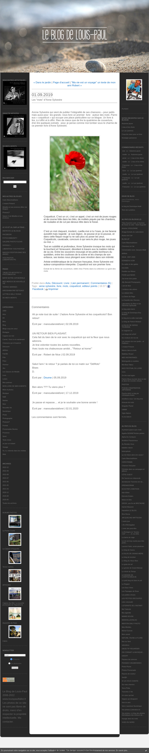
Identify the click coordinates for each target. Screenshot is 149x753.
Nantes (5, 400)
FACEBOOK (7, 234)
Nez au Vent (126, 641)
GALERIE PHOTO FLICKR (12, 242)
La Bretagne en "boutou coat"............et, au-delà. (130, 533)
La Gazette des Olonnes (131, 300)
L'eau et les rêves (128, 127)
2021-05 (6, 485)
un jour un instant (9, 443)
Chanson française (129, 466)
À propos (125, 109)
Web (4, 454)
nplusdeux (125, 645)
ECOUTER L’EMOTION (130, 489)
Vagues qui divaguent (129, 699)
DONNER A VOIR (128, 261)
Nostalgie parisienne (129, 138)
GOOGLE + (7, 245)
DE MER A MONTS (10, 298)
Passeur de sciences (129, 659)
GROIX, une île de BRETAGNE (133, 503)
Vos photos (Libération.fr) (131, 710)
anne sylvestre (47, 286)
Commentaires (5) (101, 283)
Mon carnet (126, 634)
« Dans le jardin (42, 82)
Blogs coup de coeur (10, 329)
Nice (4, 404)
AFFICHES (7, 585)
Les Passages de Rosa (130, 591)
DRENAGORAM (128, 485)
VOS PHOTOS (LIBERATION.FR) (9, 258)
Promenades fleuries (10, 429)
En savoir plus (121, 750)
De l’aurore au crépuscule (131, 478)
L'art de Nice (126, 286)
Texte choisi (7, 440)
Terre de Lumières (128, 210)
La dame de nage (128, 537)
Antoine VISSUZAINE (130, 228)
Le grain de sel (127, 564)
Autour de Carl (127, 235)
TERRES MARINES (10, 287)
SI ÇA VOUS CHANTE (130, 681)
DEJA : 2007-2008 (128, 257)
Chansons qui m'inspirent (12, 343)
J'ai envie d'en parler (129, 278)
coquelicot (75, 286)
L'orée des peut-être (129, 528)
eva (123, 151)
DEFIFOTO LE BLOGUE (12, 231)
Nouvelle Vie (7, 407)
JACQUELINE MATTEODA (132, 518)
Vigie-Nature (126, 413)
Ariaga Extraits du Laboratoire (133, 232)
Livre (4, 375)
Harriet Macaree (128, 507)
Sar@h (124, 677)
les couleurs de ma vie (130, 338)
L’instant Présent (9, 203)
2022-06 (6, 482)
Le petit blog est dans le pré (132, 580)
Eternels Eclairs (127, 496)
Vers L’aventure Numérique (132, 706)
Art (4, 318)
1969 (4, 311)
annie (124, 158)
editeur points (89, 286)
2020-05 (6, 499)
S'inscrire (15, 659)
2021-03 (6, 489)
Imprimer (51, 289)
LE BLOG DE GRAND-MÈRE (132, 553)
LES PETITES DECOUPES (132, 598)
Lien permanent (80, 283)
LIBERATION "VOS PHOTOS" (14, 249)
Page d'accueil (61, 82)
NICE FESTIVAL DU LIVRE (132, 368)
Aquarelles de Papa (10, 623)
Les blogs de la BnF (129, 334)
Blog (4, 325)
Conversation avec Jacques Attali (134, 250)
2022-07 (6, 478)
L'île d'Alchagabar (128, 525)
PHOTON (125, 384)
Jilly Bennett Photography (131, 282)
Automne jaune (127, 123)
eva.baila (125, 268)
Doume (48, 377)
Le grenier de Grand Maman (132, 568)
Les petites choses (128, 595)
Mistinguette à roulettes (130, 361)
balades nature (127, 448)
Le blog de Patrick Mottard (131, 322)
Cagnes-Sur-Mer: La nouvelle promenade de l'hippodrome (13, 604)
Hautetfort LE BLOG (129, 510)
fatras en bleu (127, 500)
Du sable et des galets (130, 264)
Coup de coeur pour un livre (132, 134)
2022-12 (6, 467)
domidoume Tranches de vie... (133, 482)
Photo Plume (126, 666)
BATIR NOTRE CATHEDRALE (14, 278)
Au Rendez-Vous (128, 444)
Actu (4, 314)
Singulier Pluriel (127, 406)
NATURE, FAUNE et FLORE (132, 638)
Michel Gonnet (127, 631)
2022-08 (6, 474)
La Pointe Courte (9, 531)
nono (123, 372)
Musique (6, 393)
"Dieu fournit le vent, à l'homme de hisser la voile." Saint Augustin (134, 224)
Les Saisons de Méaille (11, 372)
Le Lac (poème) (127, 131)
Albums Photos (10, 512)
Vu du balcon (126, 417)
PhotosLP (6, 212)
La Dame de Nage (128, 296)
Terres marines (8, 567)
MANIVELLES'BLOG (129, 620)
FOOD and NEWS (128, 275)
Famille (5, 354)
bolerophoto (126, 451)
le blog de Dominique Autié (131, 206)
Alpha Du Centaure (129, 437)
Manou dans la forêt (129, 350)
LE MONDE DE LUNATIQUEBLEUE (129, 576)
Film (4, 357)
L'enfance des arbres (129, 289)
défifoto (5, 350)
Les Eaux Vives (127, 588)
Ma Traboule (126, 609)
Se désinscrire (14, 663)
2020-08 (6, 496)
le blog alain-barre (128, 309)
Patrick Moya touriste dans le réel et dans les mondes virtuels (134, 380)
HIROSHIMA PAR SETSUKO (13, 290)
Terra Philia (126, 688)
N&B (4, 397)
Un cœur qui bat (128, 695)
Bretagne (6, 332)
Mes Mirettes (126, 627)
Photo (5, 415)
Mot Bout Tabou (127, 365)
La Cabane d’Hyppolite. (11, 549)
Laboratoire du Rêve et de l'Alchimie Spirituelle (131, 304)
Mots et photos (8, 390)
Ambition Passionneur (130, 440)
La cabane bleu (127, 293)
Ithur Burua (126, 514)
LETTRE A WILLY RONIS (12, 294)
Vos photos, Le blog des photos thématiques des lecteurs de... (133, 714)
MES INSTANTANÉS (129, 357)
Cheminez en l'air (128, 246)
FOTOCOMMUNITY (10, 238)
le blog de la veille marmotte (132, 318)
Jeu (4, 368)
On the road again (128, 375)
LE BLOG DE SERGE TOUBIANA (130, 326)
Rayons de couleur (129, 674)
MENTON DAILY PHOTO (131, 623)
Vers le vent (126, 702)
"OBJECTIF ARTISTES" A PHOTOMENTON (12, 273)
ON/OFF (125, 656)
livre (59, 286)
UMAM (124, 409)
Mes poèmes (7, 382)
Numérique (7, 411)
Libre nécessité (127, 602)
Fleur (4, 361)
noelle (124, 154)
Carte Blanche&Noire (10, 200)
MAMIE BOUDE (127, 616)
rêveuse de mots (128, 402)
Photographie (7, 418)
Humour (5, 364)
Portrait (5, 425)
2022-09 (6, 471)
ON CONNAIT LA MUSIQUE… (133, 652)
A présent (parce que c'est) (131, 430)
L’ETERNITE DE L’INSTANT (132, 605)
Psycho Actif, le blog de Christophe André (130, 394)
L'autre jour (126, 521)
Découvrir (6, 346)
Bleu (4, 321)
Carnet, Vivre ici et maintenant (14, 339)
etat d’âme (125, 492)
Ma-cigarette (126, 613)
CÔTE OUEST (127, 474)
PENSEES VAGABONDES (131, 663)
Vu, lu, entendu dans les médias (14, 451)
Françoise (126, 165)
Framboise (126, 178)
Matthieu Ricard (127, 354)
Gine (124, 171)
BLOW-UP (125, 239)
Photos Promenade (129, 670)
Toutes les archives (10, 503)
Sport (4, 436)
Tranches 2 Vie (127, 692)
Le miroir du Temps (129, 571)
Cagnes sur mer (8, 336)
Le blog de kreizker (129, 557)
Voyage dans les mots (130, 719)
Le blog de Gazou (128, 550)
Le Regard (125, 584)
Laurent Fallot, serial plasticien (133, 546)
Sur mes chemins (128, 684)
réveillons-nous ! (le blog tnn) (132, 399)
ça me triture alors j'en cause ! (133, 455)
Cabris (5, 641)
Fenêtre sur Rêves (128, 271)
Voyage (5, 447)
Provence (6, 433)
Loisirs (5, 379)
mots (65, 286)
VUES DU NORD (128, 722)
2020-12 (6, 492)
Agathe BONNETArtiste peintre (133, 433)
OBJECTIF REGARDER (131, 649)
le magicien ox (127, 330)
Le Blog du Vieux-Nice (130, 561)
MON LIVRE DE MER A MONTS (14, 386)
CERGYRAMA (127, 462)
